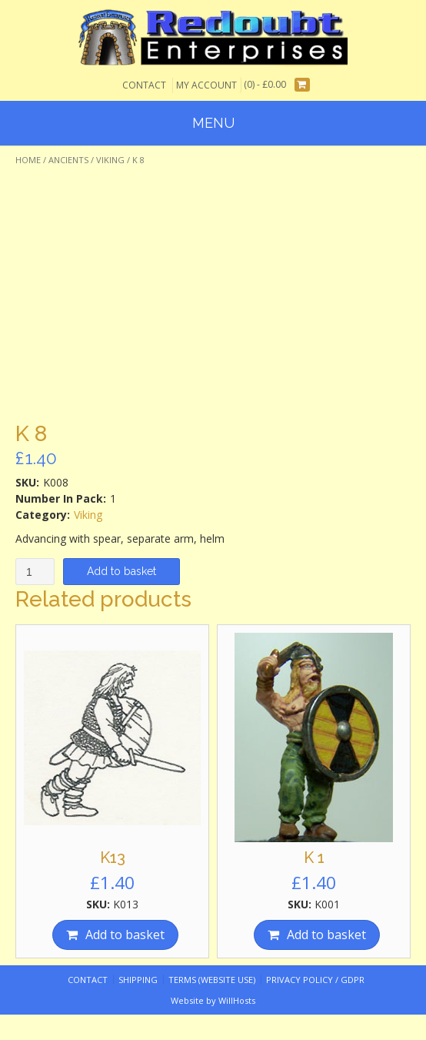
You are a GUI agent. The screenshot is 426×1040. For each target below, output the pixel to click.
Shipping (138, 980)
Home (28, 160)
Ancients (68, 160)
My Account (206, 85)
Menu (213, 123)
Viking (110, 160)
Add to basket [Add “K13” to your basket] (125, 934)
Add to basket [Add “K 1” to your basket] (326, 934)
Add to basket (121, 571)
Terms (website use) (211, 980)
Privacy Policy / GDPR (315, 980)
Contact (144, 85)
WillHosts (236, 1000)
